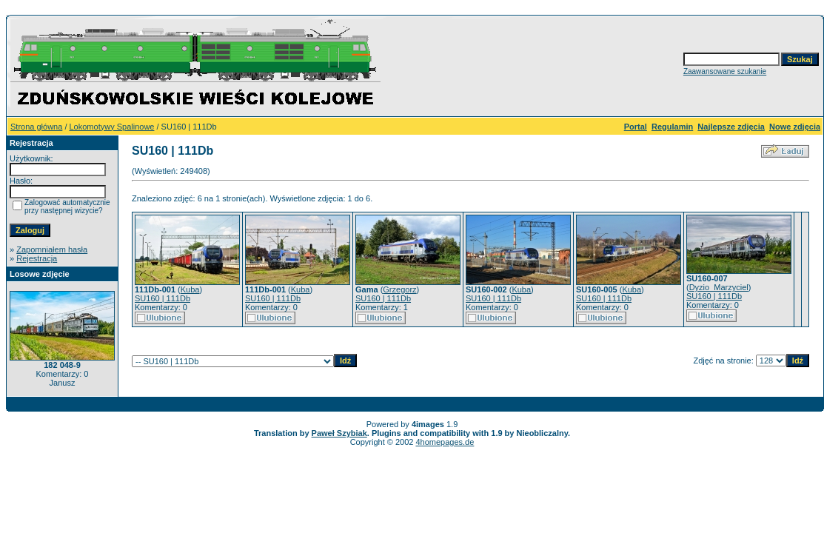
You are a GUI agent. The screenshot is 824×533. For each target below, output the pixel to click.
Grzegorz (399, 289)
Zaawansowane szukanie (724, 71)
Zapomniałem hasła (51, 249)
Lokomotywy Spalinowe (112, 126)
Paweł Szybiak (339, 433)
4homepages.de (444, 442)
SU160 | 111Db (162, 298)
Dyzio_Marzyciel (718, 287)
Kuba (190, 289)
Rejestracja (36, 258)
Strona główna (36, 126)
